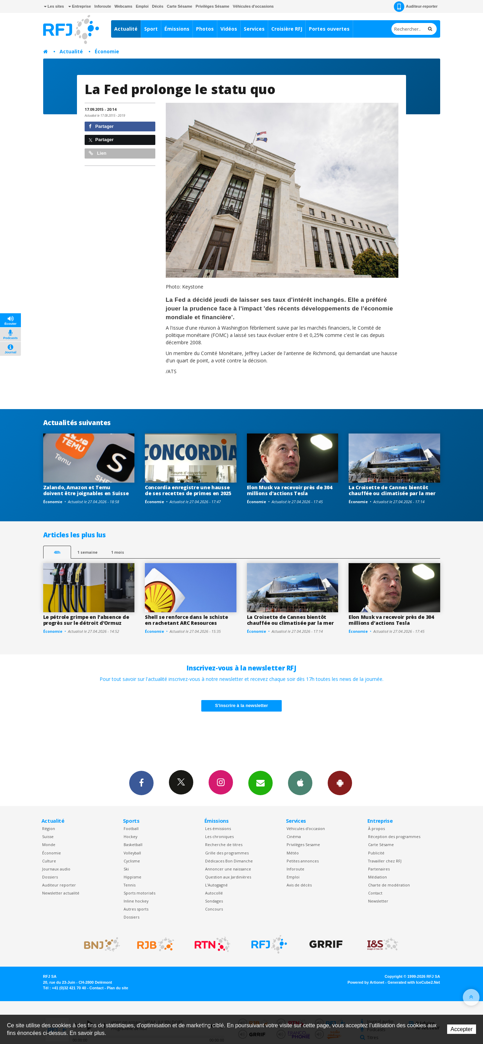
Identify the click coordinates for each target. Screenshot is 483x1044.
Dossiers (50, 877)
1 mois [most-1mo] (117, 552)
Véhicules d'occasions (253, 6)
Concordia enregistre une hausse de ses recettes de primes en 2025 (188, 490)
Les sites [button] (54, 6)
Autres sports (136, 909)
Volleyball (132, 853)
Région (48, 828)
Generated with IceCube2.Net (414, 982)
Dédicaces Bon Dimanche (229, 861)
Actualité (126, 28)
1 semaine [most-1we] (87, 552)
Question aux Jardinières (228, 877)
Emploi (142, 6)
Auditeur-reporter (415, 6)
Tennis (129, 885)
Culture (49, 861)
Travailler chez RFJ (385, 861)
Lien (97, 153)
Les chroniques (219, 836)
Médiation (377, 877)
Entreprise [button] (79, 6)
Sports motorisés (139, 893)
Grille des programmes (227, 853)
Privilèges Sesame (303, 844)
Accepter (462, 1029)
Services (254, 28)
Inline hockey (136, 901)
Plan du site (117, 988)
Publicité (376, 853)
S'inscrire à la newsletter (241, 705)
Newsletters (260, 782)
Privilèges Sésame (212, 6)
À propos (376, 828)
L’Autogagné (216, 885)
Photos (205, 28)
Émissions (176, 28)
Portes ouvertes (329, 28)
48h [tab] (57, 552)
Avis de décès (299, 885)
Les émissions (218, 828)
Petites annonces (303, 861)
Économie (107, 51)
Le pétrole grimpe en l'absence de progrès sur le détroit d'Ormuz (86, 620)
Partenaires (379, 869)
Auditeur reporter (59, 885)
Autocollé (214, 893)
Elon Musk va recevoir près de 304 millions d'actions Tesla (289, 490)
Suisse (48, 836)
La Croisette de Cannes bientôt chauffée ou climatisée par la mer (392, 490)
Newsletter (378, 901)
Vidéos (228, 28)
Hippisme (132, 877)
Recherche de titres (223, 844)
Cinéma (294, 836)
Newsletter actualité (60, 893)
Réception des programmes (394, 836)
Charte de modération (389, 885)
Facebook (141, 782)
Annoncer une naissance (228, 869)
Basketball (133, 844)
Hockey (130, 836)
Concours (214, 909)
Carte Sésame (179, 6)
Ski (126, 869)
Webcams (123, 6)
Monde (48, 844)
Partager (101, 126)
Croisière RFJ (286, 28)
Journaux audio (56, 869)
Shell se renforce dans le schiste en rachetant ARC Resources (186, 620)
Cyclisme (132, 861)
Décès (157, 6)
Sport (151, 28)
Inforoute (102, 6)
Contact (375, 893)
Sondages (214, 901)
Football (131, 828)
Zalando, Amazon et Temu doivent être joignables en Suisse (86, 490)
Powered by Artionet (366, 982)
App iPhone (300, 782)
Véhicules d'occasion (306, 828)
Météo (293, 853)
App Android (340, 782)
